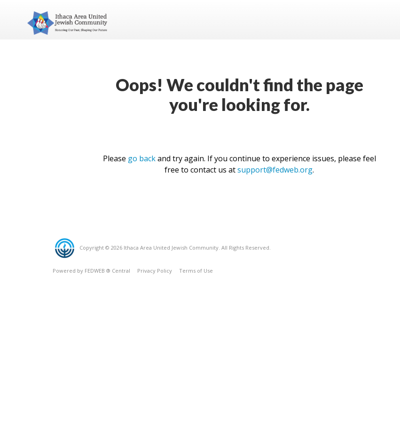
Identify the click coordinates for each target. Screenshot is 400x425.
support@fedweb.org (275, 170)
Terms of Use (196, 270)
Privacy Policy (154, 270)
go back (142, 158)
